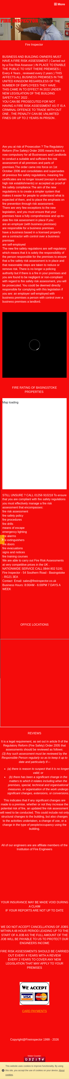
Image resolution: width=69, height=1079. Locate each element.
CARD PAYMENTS (34, 1011)
